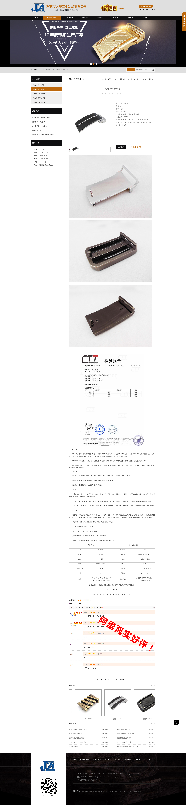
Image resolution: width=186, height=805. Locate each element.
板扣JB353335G (125, 679)
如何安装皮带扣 (37, 130)
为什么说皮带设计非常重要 (125, 734)
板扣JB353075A (105, 679)
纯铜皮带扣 (64, 70)
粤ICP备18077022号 (136, 791)
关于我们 (131, 18)
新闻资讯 (116, 18)
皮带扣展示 (69, 18)
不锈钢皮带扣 (55, 70)
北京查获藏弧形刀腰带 (124, 738)
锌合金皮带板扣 (38, 89)
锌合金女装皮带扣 (39, 102)
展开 (184, 23)
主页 (114, 79)
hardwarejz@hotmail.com (46, 162)
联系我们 (146, 18)
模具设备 (100, 18)
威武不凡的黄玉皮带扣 (76, 738)
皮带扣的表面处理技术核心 (41, 117)
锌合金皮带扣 (52, 18)
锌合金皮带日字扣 (39, 98)
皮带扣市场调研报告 (38, 122)
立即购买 (121, 147)
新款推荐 (85, 18)
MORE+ (153, 685)
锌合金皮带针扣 (38, 85)
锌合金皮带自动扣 (39, 93)
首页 (36, 18)
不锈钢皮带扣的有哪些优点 (78, 742)
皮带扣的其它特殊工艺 (39, 126)
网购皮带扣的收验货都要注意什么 (43, 134)
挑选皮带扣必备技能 (75, 734)
